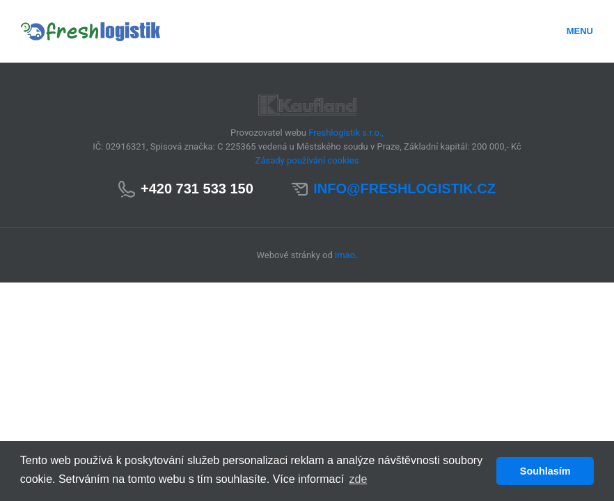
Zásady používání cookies (307, 160)
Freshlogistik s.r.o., (346, 132)
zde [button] (358, 479)
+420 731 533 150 (197, 188)
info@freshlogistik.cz (404, 188)
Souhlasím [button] (545, 471)
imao (345, 255)
